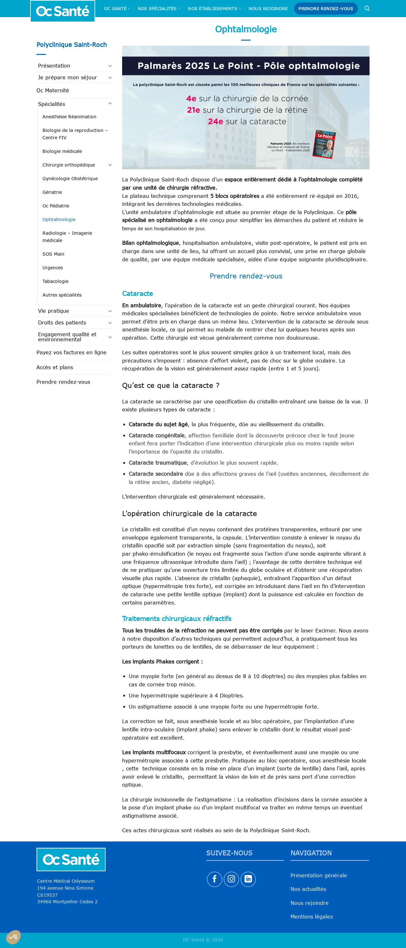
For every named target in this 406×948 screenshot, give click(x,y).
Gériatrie (52, 192)
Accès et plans (54, 367)
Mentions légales (312, 916)
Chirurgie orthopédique (69, 164)
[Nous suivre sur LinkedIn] (248, 879)
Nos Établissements (214, 8)
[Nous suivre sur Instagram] (231, 879)
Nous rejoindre (268, 8)
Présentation (54, 66)
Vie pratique (53, 311)
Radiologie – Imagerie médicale (67, 236)
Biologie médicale (62, 151)
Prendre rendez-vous (63, 382)
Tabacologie (56, 281)
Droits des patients (62, 322)
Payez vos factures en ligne (71, 352)
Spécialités (51, 104)
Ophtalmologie (59, 219)
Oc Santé (117, 8)
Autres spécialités (62, 294)
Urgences (53, 267)
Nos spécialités (159, 8)
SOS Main (53, 254)
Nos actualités (308, 889)
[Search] (367, 8)
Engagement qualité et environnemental (67, 336)
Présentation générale (319, 875)
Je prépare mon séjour (67, 77)
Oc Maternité (52, 90)
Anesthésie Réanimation (69, 116)
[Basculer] (110, 65)
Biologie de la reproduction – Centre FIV (75, 133)
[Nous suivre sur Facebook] (214, 879)
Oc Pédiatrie (56, 205)
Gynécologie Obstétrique (70, 178)
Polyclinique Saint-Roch (71, 44)
